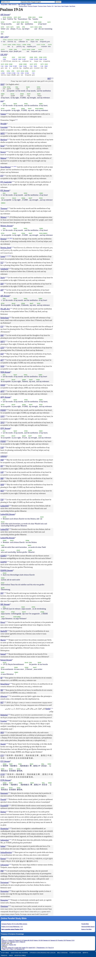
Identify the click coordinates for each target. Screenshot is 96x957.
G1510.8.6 (9, 17)
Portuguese (4, 882)
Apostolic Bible (20, 955)
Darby (2, 278)
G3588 (29, 17)
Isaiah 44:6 (18, 947)
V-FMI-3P (14, 59)
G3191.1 (27, 22)
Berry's (85, 952)
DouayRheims (5, 167)
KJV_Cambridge (6, 182)
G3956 (2, 71)
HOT (49, 78)
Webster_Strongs (6, 226)
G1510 (13, 57)
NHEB (2, 385)
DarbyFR (3, 631)
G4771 (42, 64)
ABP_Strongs (5, 15)
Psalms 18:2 (12, 944)
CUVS (2, 774)
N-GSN (45, 59)
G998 (23, 27)
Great (2, 146)
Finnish (3, 799)
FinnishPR (4, 806)
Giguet (2, 622)
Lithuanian (4, 865)
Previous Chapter (32, 6)
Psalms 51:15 (19, 940)
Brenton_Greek (5, 248)
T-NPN (31, 59)
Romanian (4, 900)
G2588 (39, 22)
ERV (2, 284)
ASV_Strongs (5, 296)
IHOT (2, 84)
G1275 (12, 27)
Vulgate (3, 114)
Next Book (72, 6)
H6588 (30, 550)
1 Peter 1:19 (12, 949)
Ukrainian (4, 906)
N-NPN (36, 59)
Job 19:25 (4, 947)
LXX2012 (3, 456)
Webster (3, 217)
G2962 (18, 27)
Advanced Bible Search (87, 926)
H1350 (38, 94)
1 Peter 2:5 (22, 942)
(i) (10, 14)
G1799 (2, 27)
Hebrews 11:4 (5, 942)
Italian (2, 846)
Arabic (48, 709)
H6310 (28, 87)
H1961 (4, 87)
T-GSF (20, 66)
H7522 (8, 87)
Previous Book (23, 6)
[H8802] (41, 108)
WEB (2, 366)
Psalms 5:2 (11, 940)
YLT (1, 263)
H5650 (12, 540)
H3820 (2, 94)
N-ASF (24, 59)
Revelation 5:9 (20, 949)
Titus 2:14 (51, 947)
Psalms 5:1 (5, 940)
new (2, 101)
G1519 (15, 17)
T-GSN (40, 59)
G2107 (19, 17)
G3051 (34, 17)
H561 (16, 87)
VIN (1, 500)
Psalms (29, 4)
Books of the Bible (86, 929)
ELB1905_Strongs (6, 570)
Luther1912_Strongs (7, 538)
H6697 (28, 94)
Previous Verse (42, 6)
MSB (2, 485)
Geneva (3, 152)
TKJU (2, 422)
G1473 (14, 22)
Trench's (4, 955)
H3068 (22, 94)
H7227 (18, 550)
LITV (2, 348)
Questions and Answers (19, 952)
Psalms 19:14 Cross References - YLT (12, 926)
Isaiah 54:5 (32, 947)
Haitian (3, 812)
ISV (1, 466)
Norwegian (4, 891)
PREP (19, 59)
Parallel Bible (85, 924)
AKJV (2, 391)
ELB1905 (3, 562)
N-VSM (9, 73)
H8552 (29, 545)
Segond (3, 654)
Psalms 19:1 (50, 6)
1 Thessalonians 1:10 (41, 947)
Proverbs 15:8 (62, 940)
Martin (3, 640)
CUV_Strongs (5, 761)
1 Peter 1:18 (5, 949)
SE (1, 678)
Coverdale (4, 127)
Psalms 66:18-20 (28, 940)
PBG (1, 871)
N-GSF (25, 66)
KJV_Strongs (4, 190)
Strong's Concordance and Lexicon (42, 952)
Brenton (3, 239)
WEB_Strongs (5, 372)
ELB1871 (3, 556)
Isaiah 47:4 (25, 947)
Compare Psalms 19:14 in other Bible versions (14, 924)
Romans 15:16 (70, 940)
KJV (1, 176)
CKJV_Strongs (5, 428)
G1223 (46, 64)
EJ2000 (3, 441)
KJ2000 (3, 410)
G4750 (2, 22)
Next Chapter (65, 6)
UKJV (2, 416)
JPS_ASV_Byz (5, 309)
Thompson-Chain (75, 952)
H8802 (19, 617)
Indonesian (4, 840)
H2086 (27, 540)
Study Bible (4, 4)
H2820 (4, 540)
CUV (2, 755)
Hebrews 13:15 (14, 942)
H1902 (38, 87)
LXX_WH (3, 55)
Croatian (3, 721)
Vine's (11, 955)
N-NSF (15, 66)
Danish (3, 744)
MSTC (2, 133)
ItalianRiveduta (6, 852)
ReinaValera (4, 684)
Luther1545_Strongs (7, 514)
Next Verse (58, 6)
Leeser (2, 256)
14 (1, 19)
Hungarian (4, 828)
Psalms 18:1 (5, 944)
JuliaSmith (4, 269)
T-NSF (10, 66)
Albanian (3, 696)
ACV (2, 360)
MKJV (2, 341)
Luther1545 (4, 506)
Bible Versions (13, 4)
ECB (1, 354)
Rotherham (4, 318)
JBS (1, 690)
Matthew (3, 140)
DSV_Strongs (5, 604)
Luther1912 (4, 529)
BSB (1, 478)
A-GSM (3, 73)
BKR (2, 732)
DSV (1, 593)
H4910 (2, 545)
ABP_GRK (4, 37)
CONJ (4, 59)
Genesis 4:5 (53, 940)
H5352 (2, 550)
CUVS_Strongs (5, 780)
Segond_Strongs (6, 660)
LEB (1, 472)
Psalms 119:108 (38, 940)
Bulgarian (4, 715)
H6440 (12, 94)
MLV (2, 491)
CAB (2, 447)
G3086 (40, 27)
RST (1, 702)
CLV (1, 326)
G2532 (4, 17)
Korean (3, 859)
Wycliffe (3, 124)
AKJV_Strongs (5, 397)
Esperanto (4, 793)
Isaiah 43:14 (11, 947)
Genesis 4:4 (46, 940)
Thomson (3, 208)
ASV (1, 290)
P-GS (2, 66)
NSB (2, 460)
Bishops (3, 158)
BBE (2, 335)
